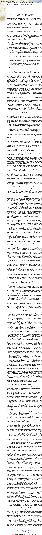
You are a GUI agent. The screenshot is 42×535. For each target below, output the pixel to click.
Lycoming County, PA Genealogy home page (24, 530)
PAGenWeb (24, 531)
